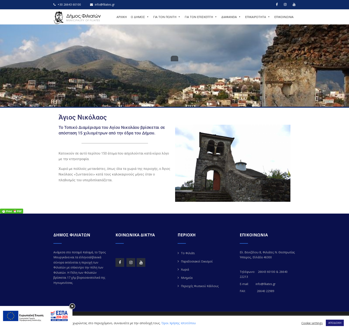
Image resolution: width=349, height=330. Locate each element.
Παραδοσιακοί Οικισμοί (197, 261)
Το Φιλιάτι (188, 253)
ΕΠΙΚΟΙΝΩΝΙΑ (284, 17)
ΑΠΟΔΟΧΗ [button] (334, 323)
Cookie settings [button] (312, 323)
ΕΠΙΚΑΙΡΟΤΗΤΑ (257, 16)
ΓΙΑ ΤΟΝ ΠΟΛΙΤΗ (167, 16)
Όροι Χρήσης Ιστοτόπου (178, 323)
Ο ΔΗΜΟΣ (140, 16)
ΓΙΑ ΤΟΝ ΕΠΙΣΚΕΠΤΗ (201, 16)
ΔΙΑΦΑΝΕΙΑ (231, 16)
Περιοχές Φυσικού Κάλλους (200, 286)
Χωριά (185, 269)
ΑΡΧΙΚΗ (122, 17)
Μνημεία (187, 278)
